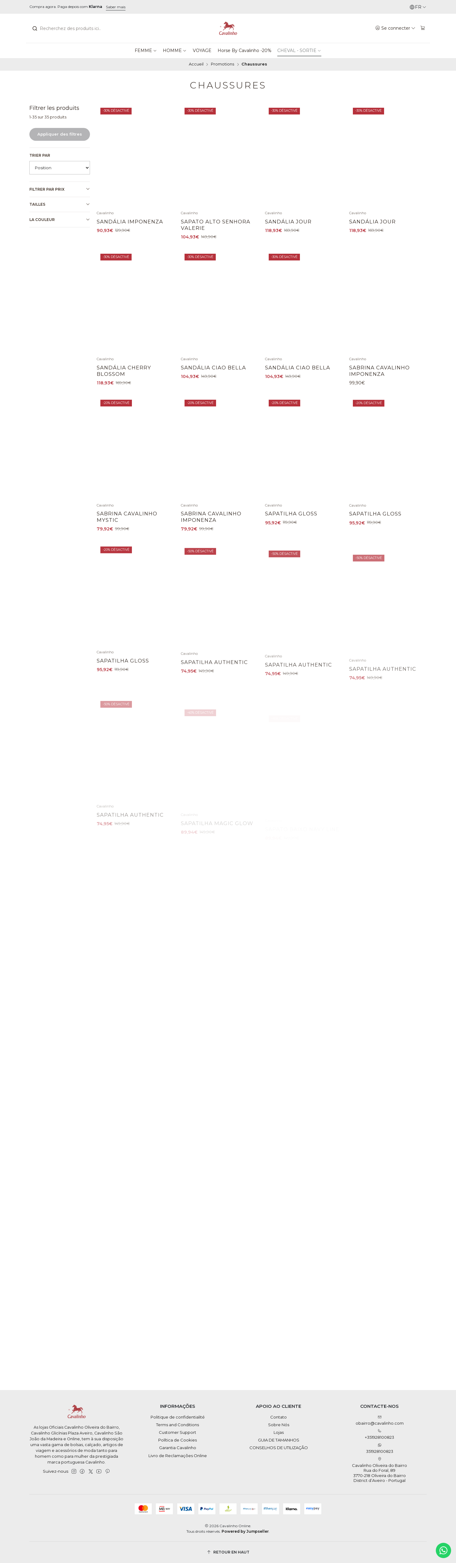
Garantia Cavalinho (177, 1447)
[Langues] (418, 7)
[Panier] (423, 28)
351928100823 (379, 1448)
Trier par (39, 155)
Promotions (222, 64)
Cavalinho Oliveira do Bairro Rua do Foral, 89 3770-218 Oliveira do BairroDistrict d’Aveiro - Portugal (379, 1470)
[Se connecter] (395, 28)
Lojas (279, 1432)
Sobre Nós (278, 1424)
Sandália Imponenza (130, 222)
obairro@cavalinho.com (380, 1420)
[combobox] (65, 28)
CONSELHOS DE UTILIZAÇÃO (278, 1447)
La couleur (59, 219)
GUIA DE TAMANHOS (278, 1440)
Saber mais (115, 7)
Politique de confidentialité (178, 1417)
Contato (278, 1417)
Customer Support (177, 1432)
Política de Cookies (177, 1440)
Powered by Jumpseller (245, 1531)
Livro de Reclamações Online (177, 1455)
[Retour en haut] (228, 1552)
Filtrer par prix (59, 189)
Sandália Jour (288, 222)
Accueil (196, 64)
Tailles (59, 204)
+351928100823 (379, 1434)
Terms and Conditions (177, 1424)
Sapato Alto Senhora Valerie (215, 225)
